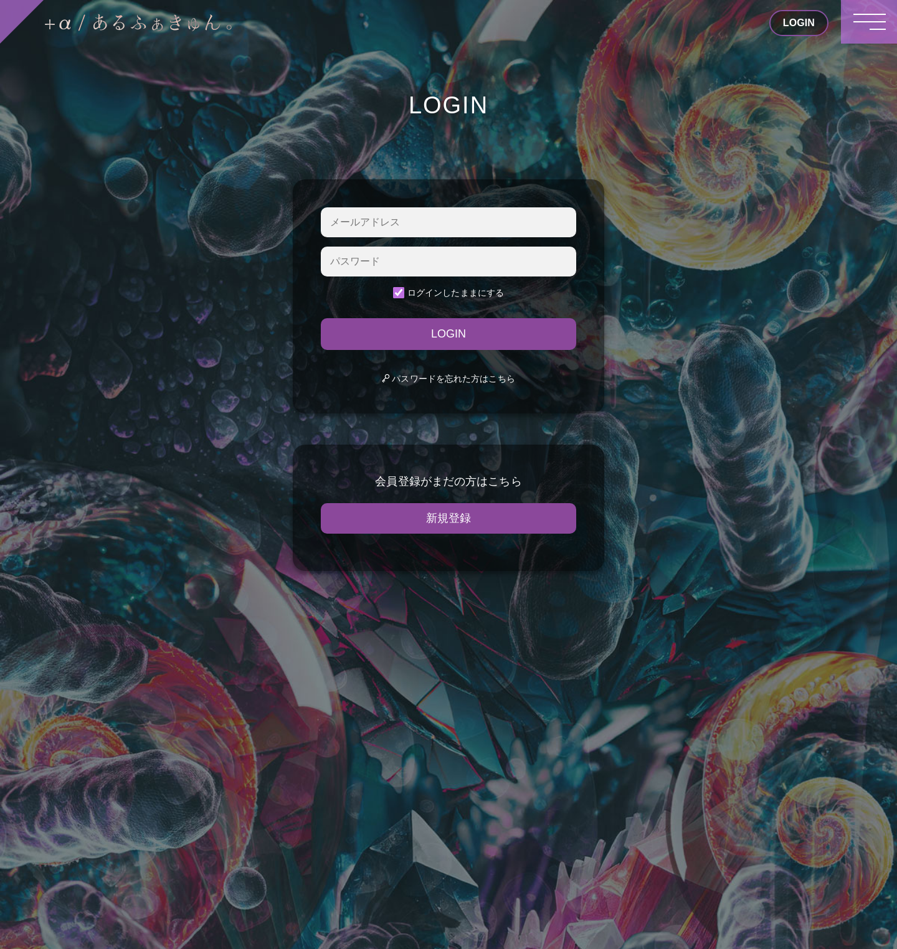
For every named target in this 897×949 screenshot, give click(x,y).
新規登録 (448, 518)
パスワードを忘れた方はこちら (448, 379)
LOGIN (448, 334)
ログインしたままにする (448, 292)
